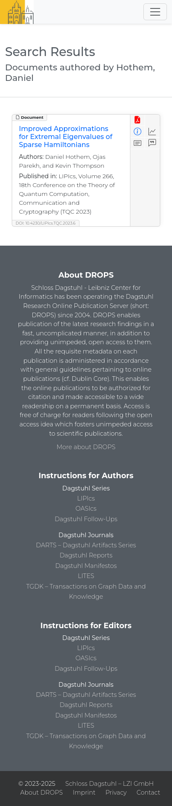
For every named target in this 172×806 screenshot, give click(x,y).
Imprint (84, 792)
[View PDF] (137, 120)
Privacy (116, 792)
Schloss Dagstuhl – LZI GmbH (109, 783)
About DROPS (41, 792)
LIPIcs (86, 498)
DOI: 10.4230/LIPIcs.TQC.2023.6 (46, 223)
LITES (86, 576)
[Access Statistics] (152, 131)
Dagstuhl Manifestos (85, 566)
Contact (148, 792)
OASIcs (86, 508)
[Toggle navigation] (155, 11)
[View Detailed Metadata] (137, 131)
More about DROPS (86, 447)
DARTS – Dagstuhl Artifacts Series (86, 545)
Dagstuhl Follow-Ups (86, 519)
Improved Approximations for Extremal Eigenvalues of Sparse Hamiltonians (65, 137)
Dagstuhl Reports (86, 555)
